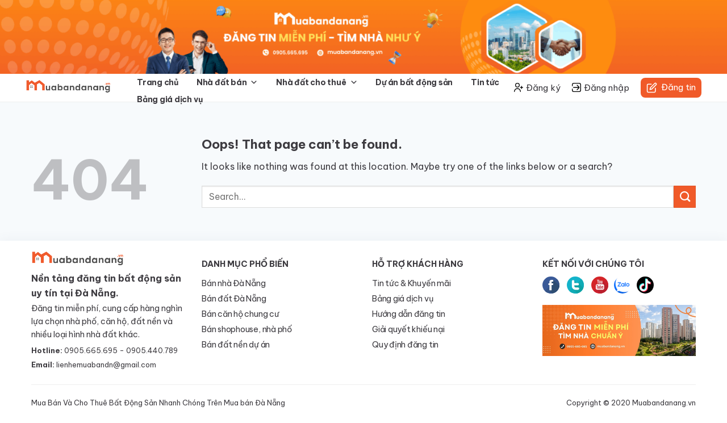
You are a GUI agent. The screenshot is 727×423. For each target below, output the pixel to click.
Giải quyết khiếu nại (408, 329)
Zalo (622, 285)
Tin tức (485, 82)
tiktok (645, 285)
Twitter (575, 285)
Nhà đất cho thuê (316, 82)
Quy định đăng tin (405, 345)
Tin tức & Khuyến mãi (411, 283)
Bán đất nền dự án (236, 345)
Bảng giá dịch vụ (169, 99)
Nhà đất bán (227, 82)
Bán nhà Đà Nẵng (234, 283)
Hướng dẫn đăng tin (408, 314)
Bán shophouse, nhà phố (247, 329)
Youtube (599, 285)
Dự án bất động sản (414, 82)
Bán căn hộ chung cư (240, 314)
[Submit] (685, 197)
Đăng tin (671, 87)
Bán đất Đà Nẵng (234, 299)
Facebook (550, 285)
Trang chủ (157, 82)
